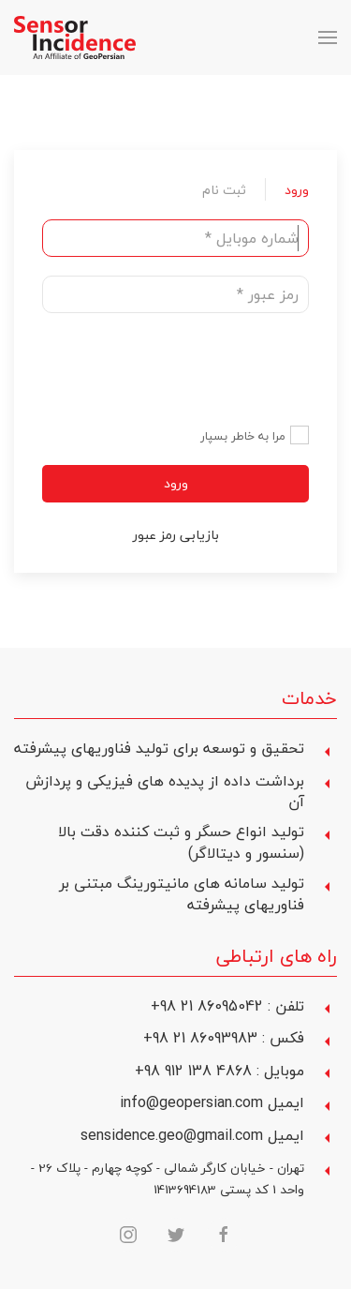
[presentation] (166, 368)
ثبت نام (224, 190)
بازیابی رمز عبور (176, 535)
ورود (297, 190)
